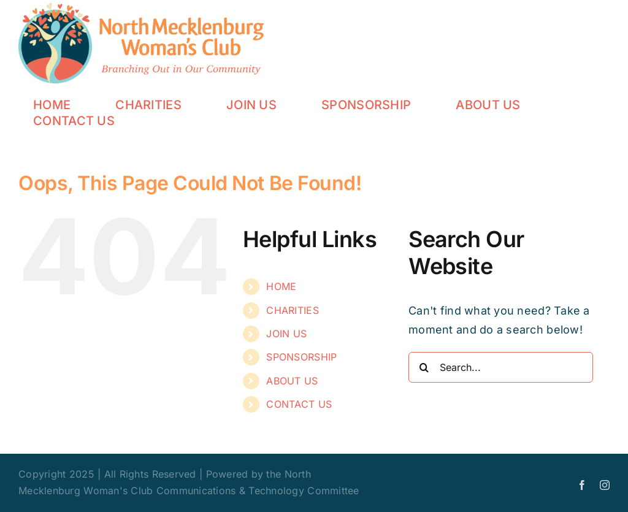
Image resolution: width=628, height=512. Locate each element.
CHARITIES (292, 310)
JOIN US (286, 333)
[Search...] (500, 367)
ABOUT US (292, 381)
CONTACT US (299, 404)
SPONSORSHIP (301, 357)
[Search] (423, 367)
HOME (281, 286)
